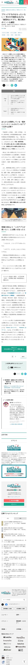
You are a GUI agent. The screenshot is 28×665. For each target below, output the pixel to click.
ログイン (14, 504)
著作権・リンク (9, 657)
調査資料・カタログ (21, 622)
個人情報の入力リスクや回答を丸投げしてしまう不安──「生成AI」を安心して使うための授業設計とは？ (15, 552)
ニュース (4, 615)
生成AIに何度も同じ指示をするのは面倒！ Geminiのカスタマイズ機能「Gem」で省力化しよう (15, 529)
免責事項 (8, 662)
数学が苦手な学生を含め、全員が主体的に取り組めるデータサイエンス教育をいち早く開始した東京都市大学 (15, 546)
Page (5, 111)
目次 (19, 91)
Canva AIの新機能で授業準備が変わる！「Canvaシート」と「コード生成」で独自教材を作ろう (15, 523)
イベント (4, 621)
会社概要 (8, 664)
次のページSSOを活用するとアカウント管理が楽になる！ (14, 349)
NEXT (24, 356)
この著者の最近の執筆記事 (16, 424)
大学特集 (19, 629)
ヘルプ (7, 655)
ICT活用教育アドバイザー (14, 293)
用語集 (4, 629)
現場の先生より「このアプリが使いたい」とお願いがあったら (18, 102)
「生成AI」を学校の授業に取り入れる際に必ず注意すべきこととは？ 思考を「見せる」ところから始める (15, 559)
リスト (7, 85)
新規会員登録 (14, 500)
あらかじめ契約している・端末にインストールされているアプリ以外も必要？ (18, 97)
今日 (8, 518)
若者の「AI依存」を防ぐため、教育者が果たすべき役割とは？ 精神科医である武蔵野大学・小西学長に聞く (15, 571)
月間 (20, 518)
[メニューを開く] (2, 2)
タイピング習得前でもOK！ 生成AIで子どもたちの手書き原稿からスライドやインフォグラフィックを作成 (15, 577)
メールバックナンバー (14, 496)
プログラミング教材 (5, 32)
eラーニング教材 (13, 32)
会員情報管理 (9, 659)
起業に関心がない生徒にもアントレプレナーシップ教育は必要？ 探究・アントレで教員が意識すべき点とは (15, 565)
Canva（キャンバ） (11, 327)
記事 (18, 615)
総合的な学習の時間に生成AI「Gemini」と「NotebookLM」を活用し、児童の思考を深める (14, 536)
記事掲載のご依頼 (7, 608)
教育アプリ (20, 32)
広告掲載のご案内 (20, 608)
